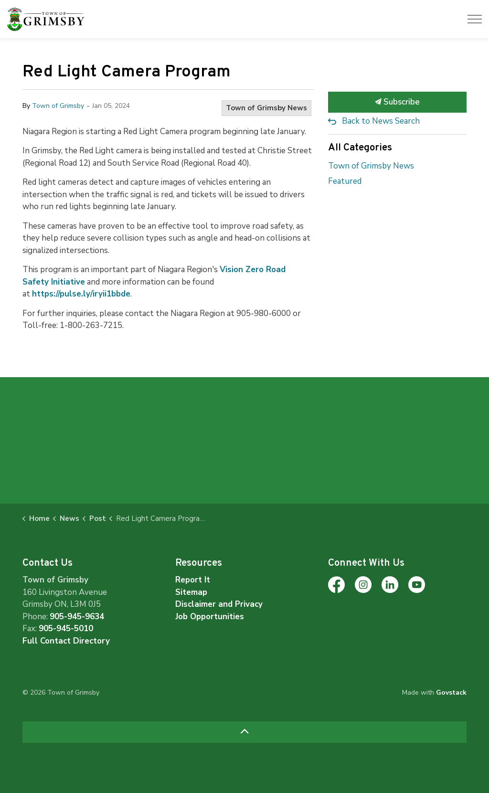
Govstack (451, 692)
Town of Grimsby (58, 105)
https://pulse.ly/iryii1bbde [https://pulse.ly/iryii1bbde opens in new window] (81, 293)
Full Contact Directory (66, 640)
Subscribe (397, 102)
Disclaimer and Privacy (219, 604)
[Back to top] (244, 732)
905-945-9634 (77, 616)
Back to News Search (381, 121)
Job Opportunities (209, 616)
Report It (192, 579)
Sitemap (191, 592)
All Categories (360, 147)
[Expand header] (474, 19)
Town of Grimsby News (266, 108)
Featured (344, 181)
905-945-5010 (66, 628)
